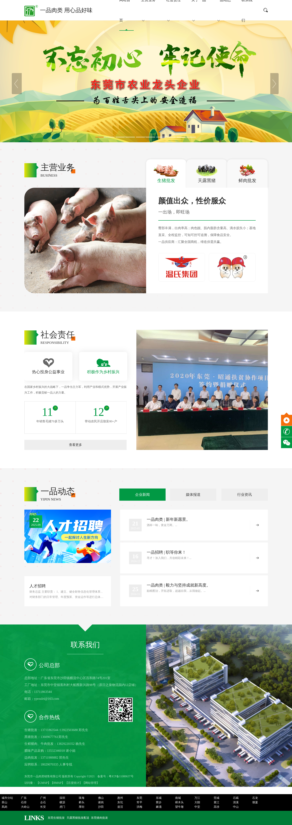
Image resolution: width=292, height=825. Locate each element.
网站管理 (90, 782)
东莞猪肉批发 (99, 817)
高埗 (216, 806)
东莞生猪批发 (56, 817)
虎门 (62, 806)
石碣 (236, 797)
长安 (43, 806)
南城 (178, 797)
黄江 (216, 802)
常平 (139, 802)
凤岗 (4, 806)
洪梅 (139, 806)
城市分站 (7, 797)
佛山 (101, 797)
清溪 (236, 802)
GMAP (43, 782)
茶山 (4, 802)
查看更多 (75, 444)
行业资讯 (244, 495)
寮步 (159, 802)
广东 (24, 797)
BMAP (57, 782)
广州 (43, 797)
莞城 (216, 797)
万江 (197, 797)
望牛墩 (179, 806)
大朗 (197, 802)
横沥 (62, 802)
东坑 (120, 802)
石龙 (255, 797)
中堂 (197, 806)
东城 (159, 797)
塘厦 (255, 802)
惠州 (120, 797)
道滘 (120, 806)
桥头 (81, 802)
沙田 (101, 806)
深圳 (62, 797)
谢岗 (101, 802)
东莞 (139, 797)
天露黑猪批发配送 (78, 817)
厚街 (81, 806)
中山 (236, 806)
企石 (43, 802)
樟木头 (179, 802)
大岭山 (25, 806)
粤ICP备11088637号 (121, 776)
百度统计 (73, 782)
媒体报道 (193, 495)
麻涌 (159, 806)
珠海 (81, 797)
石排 (24, 802)
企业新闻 (142, 495)
